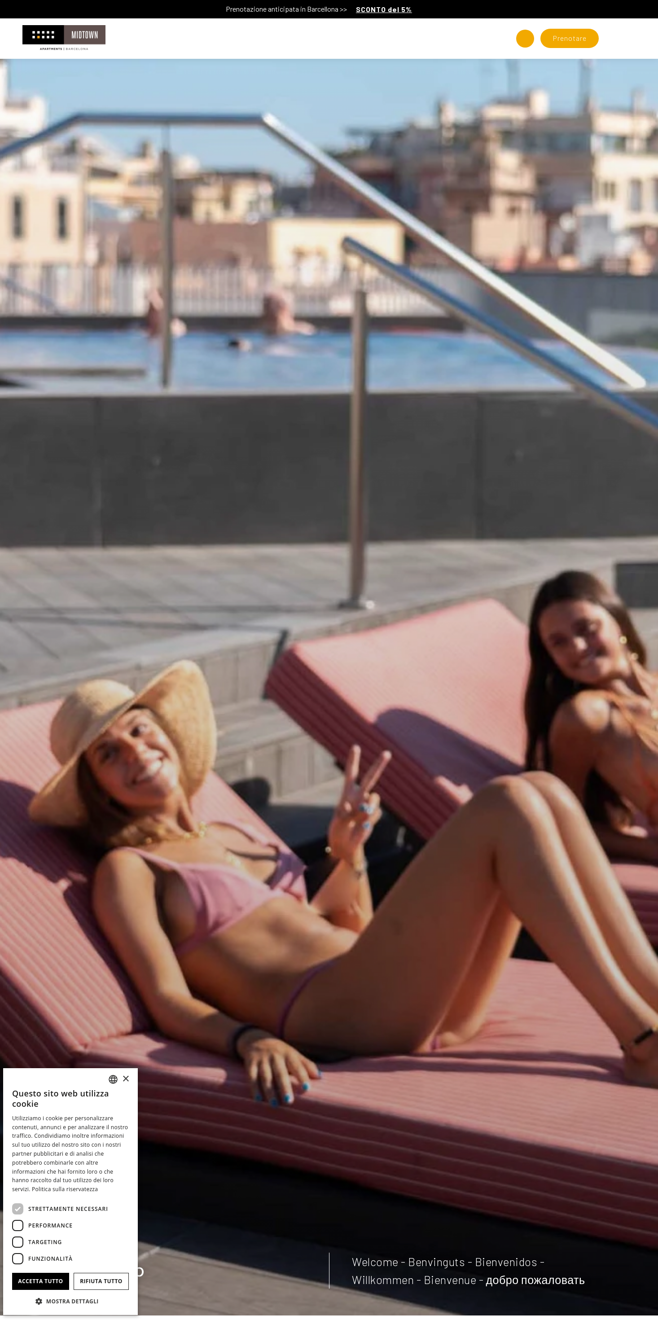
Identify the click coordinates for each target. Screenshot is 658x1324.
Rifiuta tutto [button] (101, 1281)
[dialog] (70, 1191)
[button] (70, 1301)
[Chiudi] (649, 8)
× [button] (125, 1079)
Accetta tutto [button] (40, 1281)
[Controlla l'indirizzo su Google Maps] (525, 39)
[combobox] (113, 1079)
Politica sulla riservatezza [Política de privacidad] (65, 1189)
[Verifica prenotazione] (569, 38)
